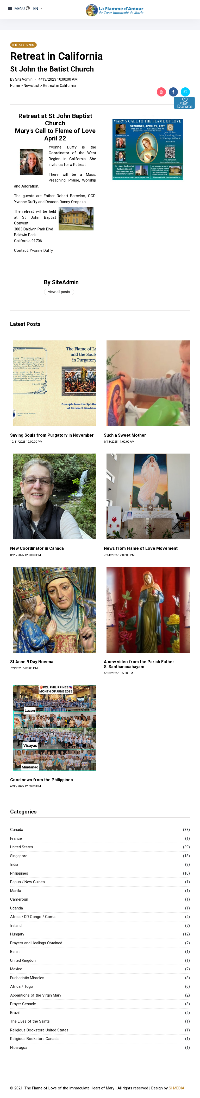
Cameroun (19, 899)
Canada (16, 829)
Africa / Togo (21, 986)
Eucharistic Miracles (27, 978)
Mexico (16, 969)
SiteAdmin (24, 79)
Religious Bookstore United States (39, 1030)
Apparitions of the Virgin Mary (35, 995)
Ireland (16, 925)
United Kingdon (23, 960)
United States (21, 847)
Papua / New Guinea (27, 882)
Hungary (17, 934)
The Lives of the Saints (30, 1021)
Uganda (16, 908)
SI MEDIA (176, 1088)
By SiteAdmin (61, 282)
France (16, 838)
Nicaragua (18, 1047)
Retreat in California (56, 56)
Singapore (18, 856)
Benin (15, 951)
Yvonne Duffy (41, 250)
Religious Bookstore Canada (34, 1038)
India (14, 864)
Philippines (19, 873)
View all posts (59, 292)
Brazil (15, 1012)
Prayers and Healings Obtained (36, 943)
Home (15, 85)
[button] (34, 8)
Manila (15, 890)
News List (31, 85)
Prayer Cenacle (23, 1004)
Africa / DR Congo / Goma (32, 916)
